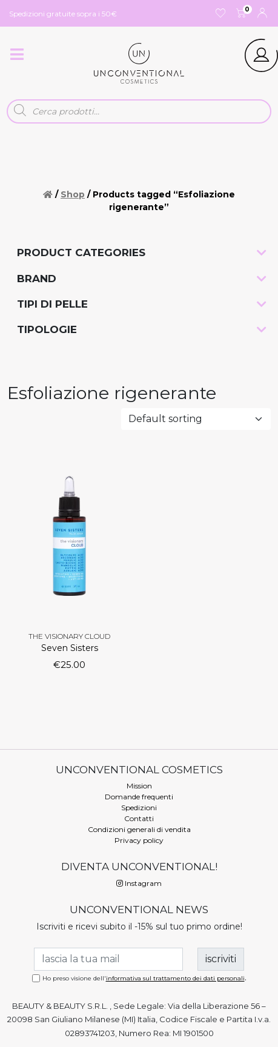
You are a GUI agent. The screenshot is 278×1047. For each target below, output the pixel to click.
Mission (139, 785)
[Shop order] (196, 419)
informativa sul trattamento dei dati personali (175, 978)
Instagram (139, 883)
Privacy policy (139, 840)
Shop (73, 194)
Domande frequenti (139, 796)
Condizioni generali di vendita (139, 829)
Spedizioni (139, 807)
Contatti (139, 818)
